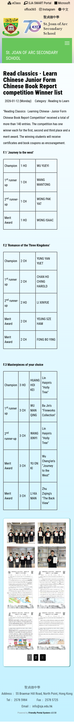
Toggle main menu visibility (67, 42)
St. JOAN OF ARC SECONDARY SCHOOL (32, 55)
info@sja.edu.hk (42, 717)
